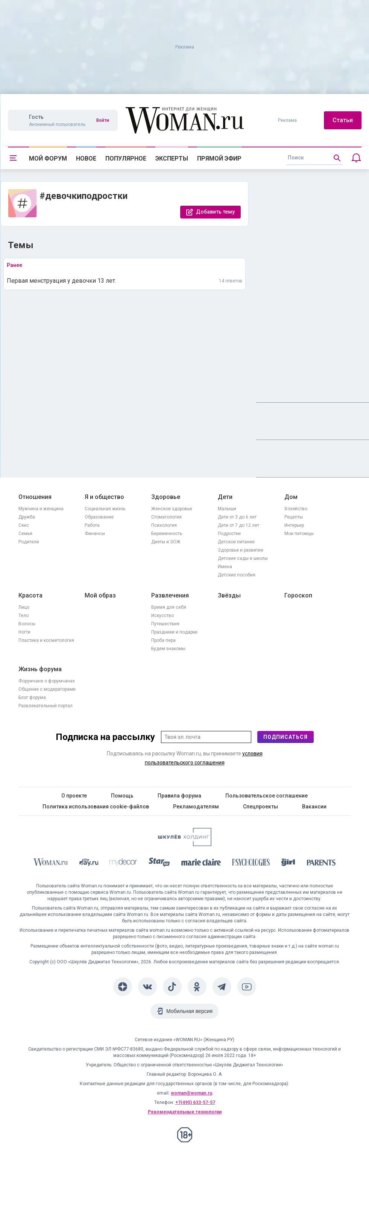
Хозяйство (295, 508)
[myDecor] (123, 863)
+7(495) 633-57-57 (195, 1102)
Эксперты (171, 158)
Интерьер (294, 525)
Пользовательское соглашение (266, 796)
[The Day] (89, 863)
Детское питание (236, 541)
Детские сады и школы (243, 558)
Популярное (125, 158)
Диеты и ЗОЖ (166, 541)
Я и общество (104, 496)
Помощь (122, 796)
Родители (28, 541)
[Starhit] (159, 863)
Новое (86, 158)
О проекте (74, 796)
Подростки (229, 533)
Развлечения (170, 595)
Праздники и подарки (174, 632)
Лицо (23, 607)
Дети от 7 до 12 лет (238, 525)
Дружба (26, 517)
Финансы (95, 533)
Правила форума (179, 796)
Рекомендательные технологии (185, 1111)
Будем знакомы (168, 648)
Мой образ (100, 595)
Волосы (26, 623)
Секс (23, 525)
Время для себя (168, 607)
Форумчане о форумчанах (46, 681)
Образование (99, 517)
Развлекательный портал (45, 705)
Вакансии (314, 807)
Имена (225, 566)
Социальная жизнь (105, 508)
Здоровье (165, 496)
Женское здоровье (171, 508)
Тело (23, 615)
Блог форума (32, 697)
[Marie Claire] (201, 863)
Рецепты (293, 517)
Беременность (166, 533)
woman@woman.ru (191, 1093)
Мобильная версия (189, 1011)
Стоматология (166, 517)
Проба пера (163, 640)
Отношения (35, 496)
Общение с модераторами (47, 689)
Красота (30, 595)
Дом (291, 496)
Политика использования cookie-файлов (96, 807)
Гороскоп (298, 595)
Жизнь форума (40, 669)
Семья (25, 533)
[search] (314, 158)
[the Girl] (288, 863)
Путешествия (165, 623)
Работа (92, 525)
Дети (225, 496)
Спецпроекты (260, 807)
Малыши (227, 508)
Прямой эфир (219, 158)
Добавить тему (215, 212)
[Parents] (321, 864)
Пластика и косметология (46, 640)
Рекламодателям (196, 807)
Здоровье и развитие (240, 550)
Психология (164, 525)
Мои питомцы (299, 533)
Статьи (343, 120)
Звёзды (229, 595)
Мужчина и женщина (41, 508)
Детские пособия (236, 575)
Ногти (24, 632)
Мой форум (48, 158)
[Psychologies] (251, 863)
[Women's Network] (184, 844)
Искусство (162, 615)
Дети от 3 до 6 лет (237, 517)
